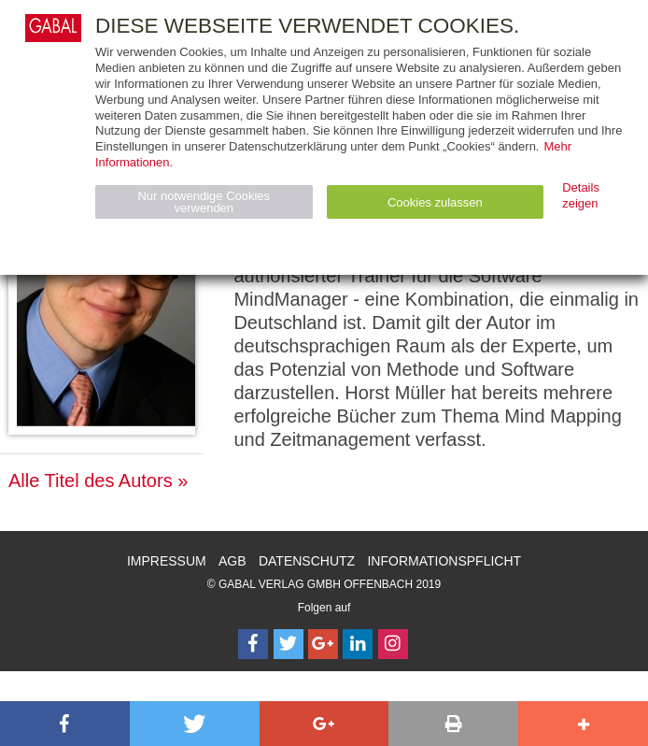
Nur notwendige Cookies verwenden (203, 202)
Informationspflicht (444, 560)
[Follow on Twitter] (288, 644)
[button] (65, 723)
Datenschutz (307, 560)
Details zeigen (580, 195)
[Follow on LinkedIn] (358, 644)
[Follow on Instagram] (393, 644)
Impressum (166, 560)
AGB (232, 560)
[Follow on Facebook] (253, 644)
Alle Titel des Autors (90, 480)
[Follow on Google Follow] (323, 644)
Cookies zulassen (435, 202)
